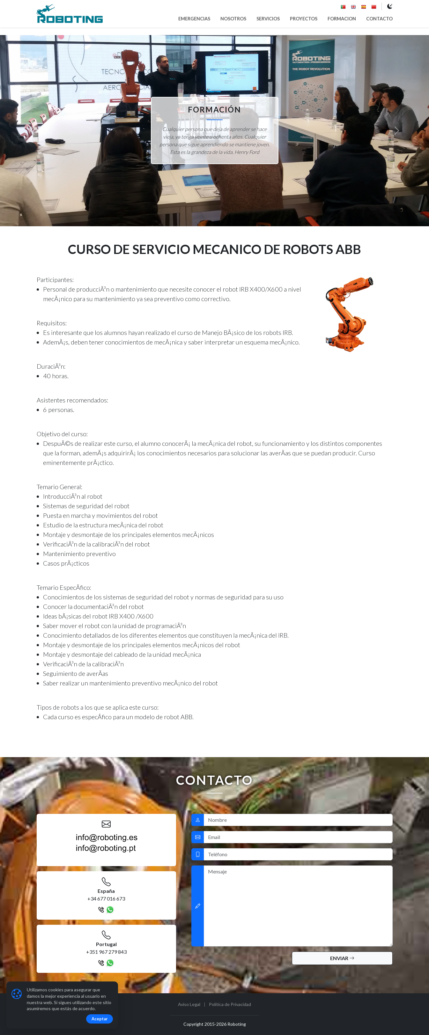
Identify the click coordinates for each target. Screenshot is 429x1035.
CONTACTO (379, 18)
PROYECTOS (303, 18)
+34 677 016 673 (106, 898)
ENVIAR (342, 958)
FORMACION (342, 18)
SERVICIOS (268, 18)
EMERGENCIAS (194, 18)
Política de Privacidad (230, 1004)
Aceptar (99, 1018)
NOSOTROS (233, 18)
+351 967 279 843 (106, 952)
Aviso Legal (189, 1004)
